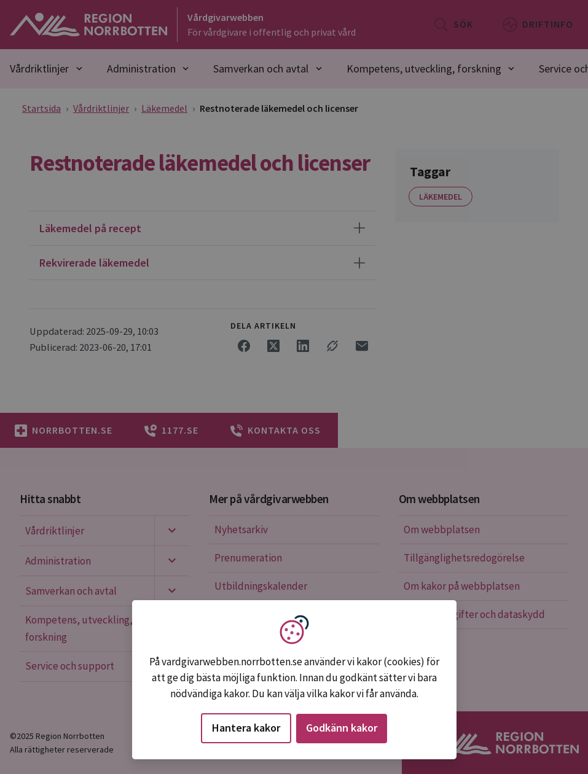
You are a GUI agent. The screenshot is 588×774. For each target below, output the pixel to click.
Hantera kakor (246, 728)
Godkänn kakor (341, 728)
